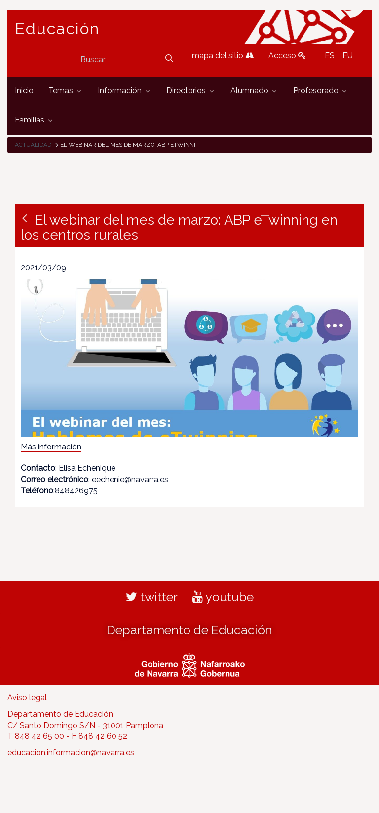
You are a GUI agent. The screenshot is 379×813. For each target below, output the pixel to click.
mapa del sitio (223, 55)
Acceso (287, 55)
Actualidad (33, 144)
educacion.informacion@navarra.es (70, 752)
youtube (223, 596)
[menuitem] (24, 91)
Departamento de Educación (189, 629)
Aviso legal (27, 697)
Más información (51, 446)
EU (347, 55)
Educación (57, 29)
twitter (152, 596)
